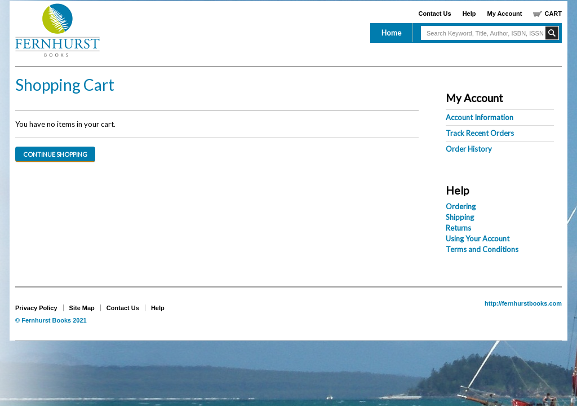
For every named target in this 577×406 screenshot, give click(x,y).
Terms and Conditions (482, 249)
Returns (458, 227)
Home (391, 32)
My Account (504, 13)
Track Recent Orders (480, 133)
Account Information (479, 117)
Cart (553, 13)
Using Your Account (477, 238)
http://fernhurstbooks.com (523, 303)
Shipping (460, 217)
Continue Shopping (55, 154)
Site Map (82, 307)
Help (469, 13)
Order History (469, 148)
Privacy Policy (36, 307)
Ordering (461, 206)
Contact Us (435, 13)
